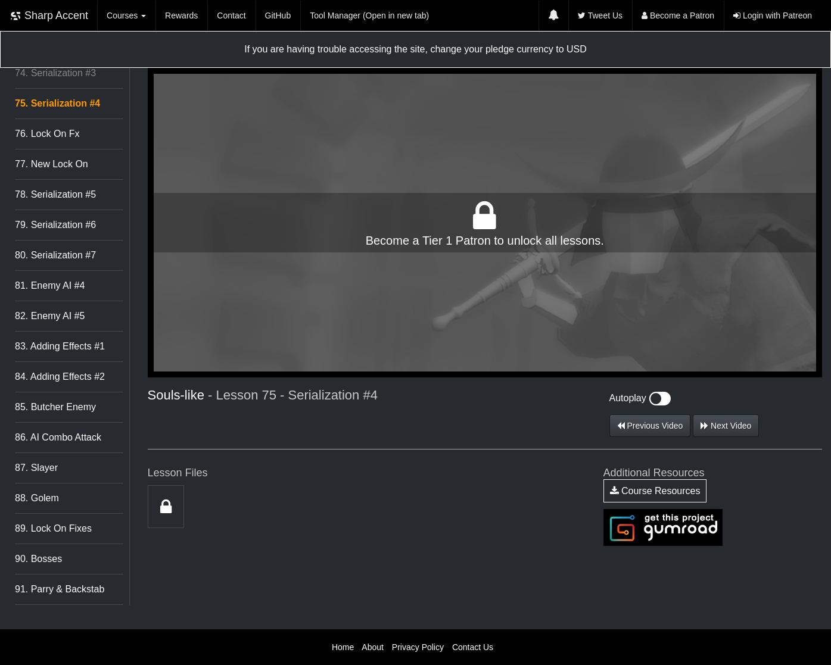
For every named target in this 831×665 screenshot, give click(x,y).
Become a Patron (678, 15)
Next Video (726, 425)
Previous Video (650, 425)
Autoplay (640, 398)
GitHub (278, 15)
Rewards (181, 15)
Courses (126, 15)
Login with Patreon (772, 15)
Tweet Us (600, 15)
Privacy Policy (418, 647)
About (373, 647)
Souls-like (176, 395)
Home (343, 647)
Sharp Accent (49, 16)
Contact (231, 15)
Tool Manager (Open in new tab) (369, 15)
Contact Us (472, 647)
